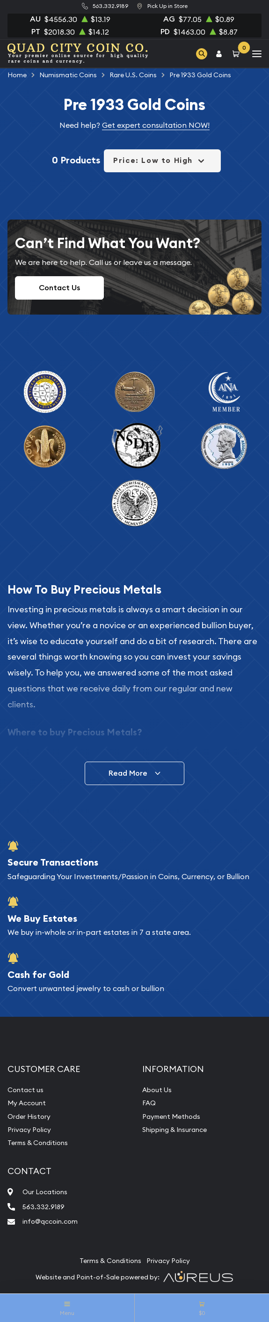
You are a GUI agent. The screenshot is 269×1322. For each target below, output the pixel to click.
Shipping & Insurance (174, 1129)
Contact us (25, 1090)
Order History (29, 1116)
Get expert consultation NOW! (156, 125)
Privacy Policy (29, 1129)
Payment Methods (171, 1116)
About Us (157, 1090)
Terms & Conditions (37, 1142)
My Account (26, 1103)
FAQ (149, 1103)
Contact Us (59, 288)
